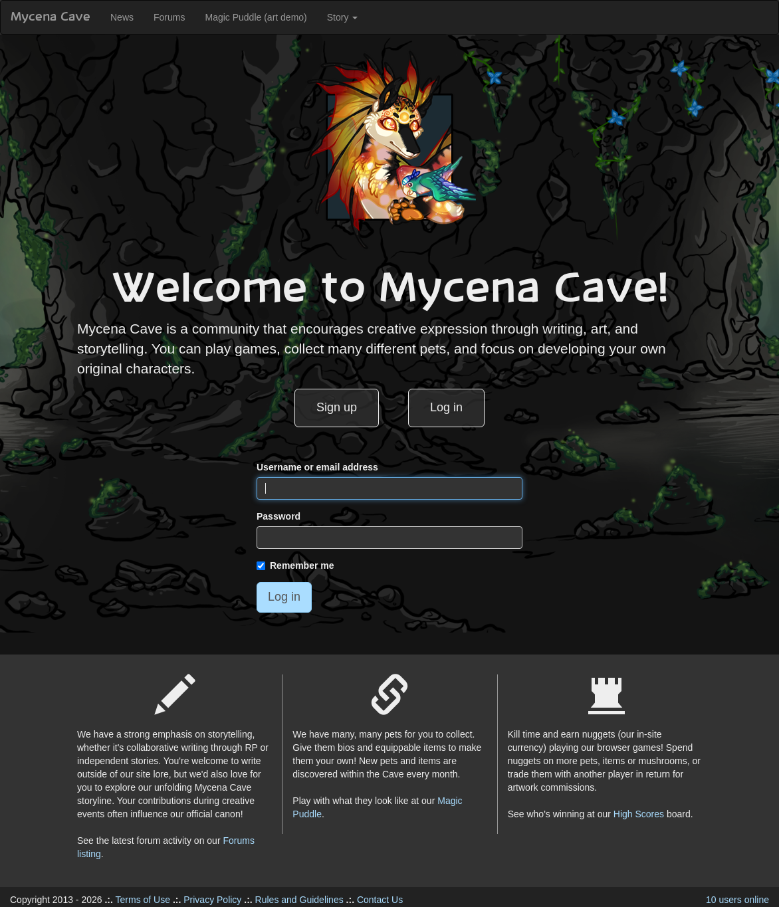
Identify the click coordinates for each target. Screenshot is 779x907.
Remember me (295, 565)
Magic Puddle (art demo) (255, 17)
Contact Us (380, 899)
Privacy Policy (212, 899)
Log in (446, 407)
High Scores (638, 814)
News (122, 17)
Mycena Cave (50, 17)
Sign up (336, 407)
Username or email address (317, 467)
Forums (169, 17)
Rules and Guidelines (299, 899)
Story (342, 17)
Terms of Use (143, 899)
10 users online (737, 899)
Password (278, 516)
